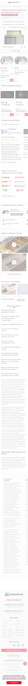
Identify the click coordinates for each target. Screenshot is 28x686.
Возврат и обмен (6, 637)
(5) (26, 70)
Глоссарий (4, 625)
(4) (12, 73)
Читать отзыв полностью (8, 162)
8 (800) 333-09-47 (14, 611)
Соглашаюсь (14, 682)
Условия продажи (6, 620)
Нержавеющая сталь (17, 6)
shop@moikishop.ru (14, 656)
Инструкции (5, 623)
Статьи (18, 623)
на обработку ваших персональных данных (14, 677)
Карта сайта (19, 635)
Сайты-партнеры (20, 630)
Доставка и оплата (7, 630)
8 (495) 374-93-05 (14, 605)
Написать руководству (14, 650)
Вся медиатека (14, 277)
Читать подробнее (8, 196)
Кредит (4, 632)
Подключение (5, 635)
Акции (4, 27)
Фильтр (14, 51)
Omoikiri (3, 6)
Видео (17, 627)
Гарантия (18, 620)
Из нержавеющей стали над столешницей (13, 24)
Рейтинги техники (20, 632)
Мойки (8, 6)
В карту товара (16, 214)
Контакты (4, 627)
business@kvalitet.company (14, 660)
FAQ (17, 625)
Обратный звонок (14, 600)
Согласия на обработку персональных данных (15, 679)
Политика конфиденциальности (14, 666)
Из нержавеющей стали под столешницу (13, 21)
